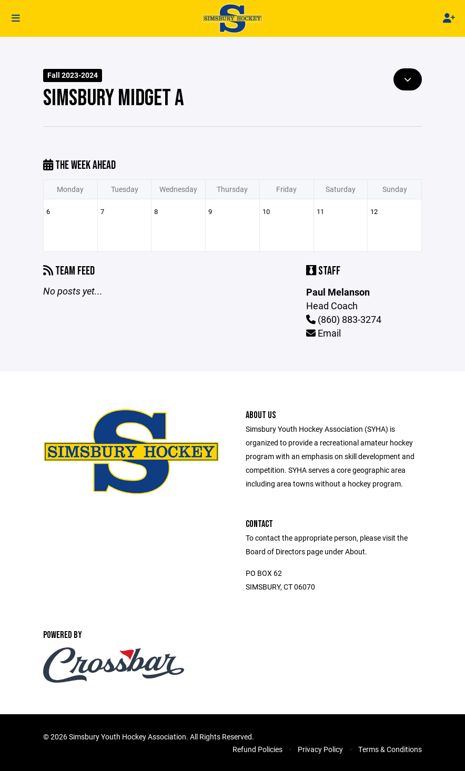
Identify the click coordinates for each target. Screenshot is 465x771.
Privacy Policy (320, 749)
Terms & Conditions (390, 749)
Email (323, 333)
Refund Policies (257, 749)
